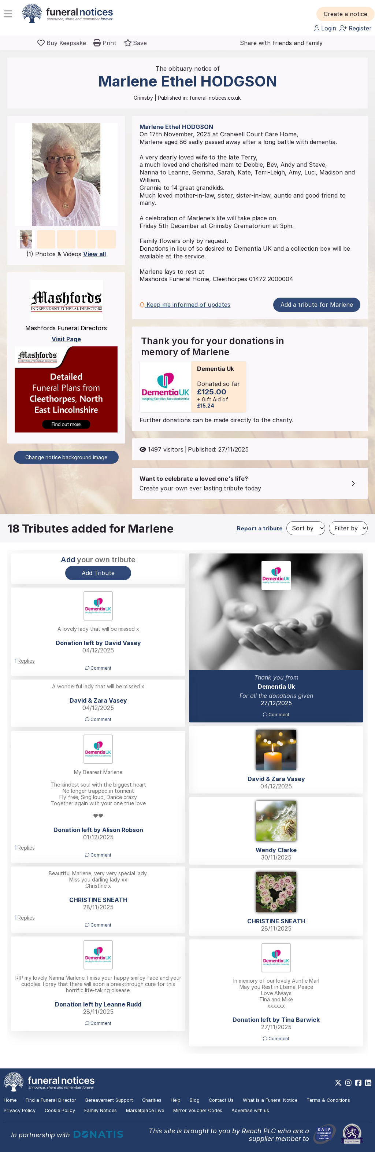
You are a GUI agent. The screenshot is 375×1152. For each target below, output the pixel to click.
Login (325, 28)
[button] (345, 14)
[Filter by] (348, 528)
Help (176, 1100)
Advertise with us (250, 1110)
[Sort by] (305, 528)
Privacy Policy (20, 1110)
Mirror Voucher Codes (197, 1110)
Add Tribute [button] (98, 573)
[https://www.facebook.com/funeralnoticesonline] (358, 1082)
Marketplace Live (145, 1110)
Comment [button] (276, 714)
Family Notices (100, 1110)
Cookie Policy (60, 1110)
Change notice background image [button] (66, 457)
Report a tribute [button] (260, 528)
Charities (151, 1100)
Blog (195, 1100)
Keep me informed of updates (185, 304)
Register (355, 28)
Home (10, 1100)
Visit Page (66, 339)
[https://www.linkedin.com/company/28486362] (368, 1082)
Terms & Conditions (328, 1100)
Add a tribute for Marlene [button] (317, 304)
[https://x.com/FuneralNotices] (338, 1082)
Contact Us (221, 1100)
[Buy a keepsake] (61, 43)
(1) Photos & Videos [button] (66, 254)
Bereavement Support (109, 1100)
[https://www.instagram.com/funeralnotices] (348, 1082)
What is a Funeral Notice (270, 1100)
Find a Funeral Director (51, 1100)
